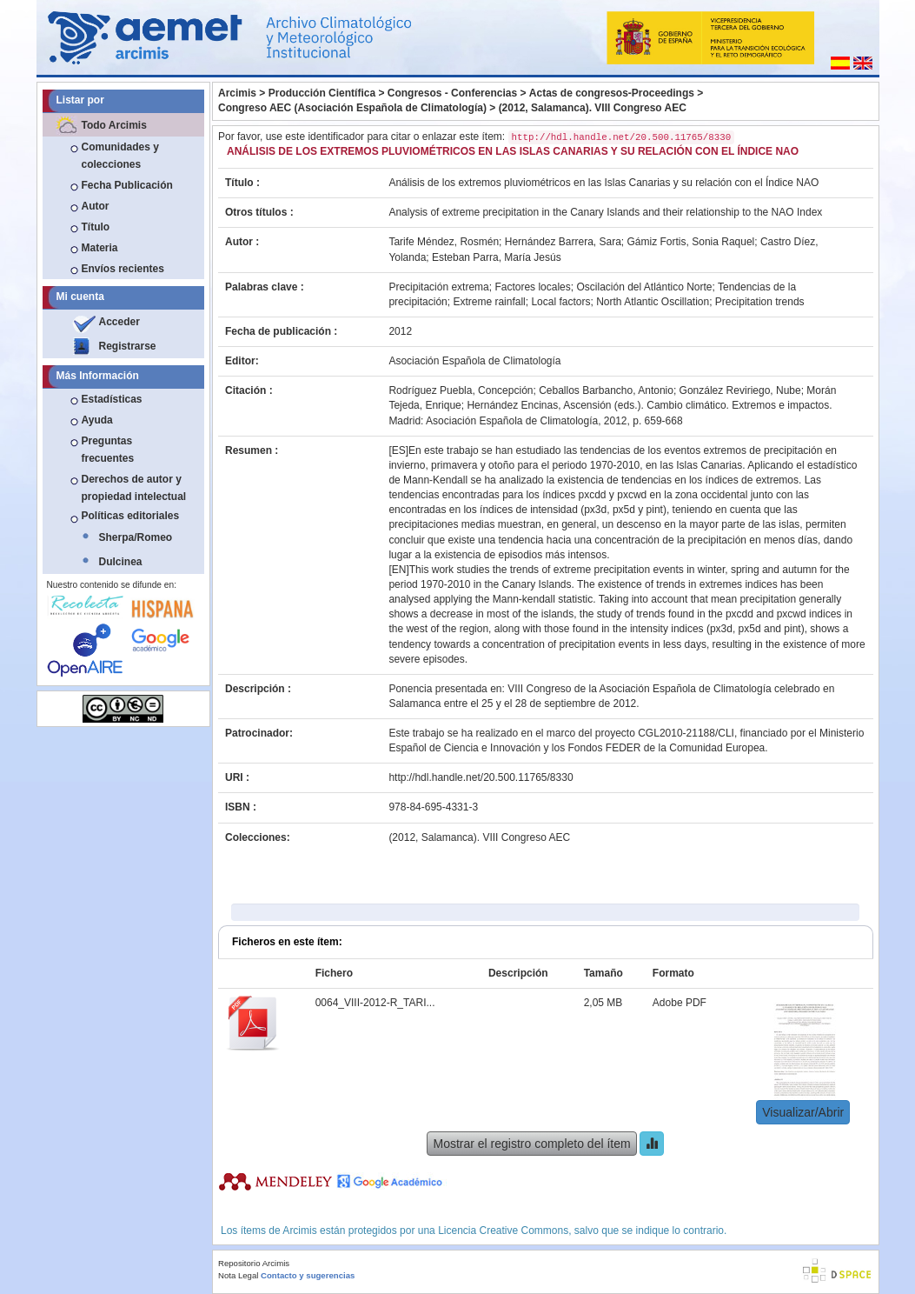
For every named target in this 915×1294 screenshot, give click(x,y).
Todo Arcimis (114, 125)
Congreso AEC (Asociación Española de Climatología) (352, 108)
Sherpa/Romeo (136, 537)
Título (96, 227)
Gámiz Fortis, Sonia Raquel (691, 242)
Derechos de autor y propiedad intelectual (134, 488)
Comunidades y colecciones (120, 155)
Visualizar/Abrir (803, 1112)
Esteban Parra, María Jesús (496, 257)
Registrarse (127, 346)
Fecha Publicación (127, 185)
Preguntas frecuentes (108, 449)
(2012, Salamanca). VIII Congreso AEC (592, 108)
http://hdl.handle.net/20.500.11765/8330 (480, 777)
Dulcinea (121, 562)
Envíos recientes (123, 269)
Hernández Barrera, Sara (563, 242)
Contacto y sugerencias (308, 1275)
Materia (100, 248)
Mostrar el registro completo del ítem (531, 1144)
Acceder (119, 322)
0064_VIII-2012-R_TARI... (375, 1003)
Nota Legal (238, 1275)
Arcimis (237, 93)
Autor (95, 206)
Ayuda (97, 420)
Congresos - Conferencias (452, 93)
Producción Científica (322, 93)
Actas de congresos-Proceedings (611, 93)
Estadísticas (112, 399)
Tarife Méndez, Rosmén (443, 242)
